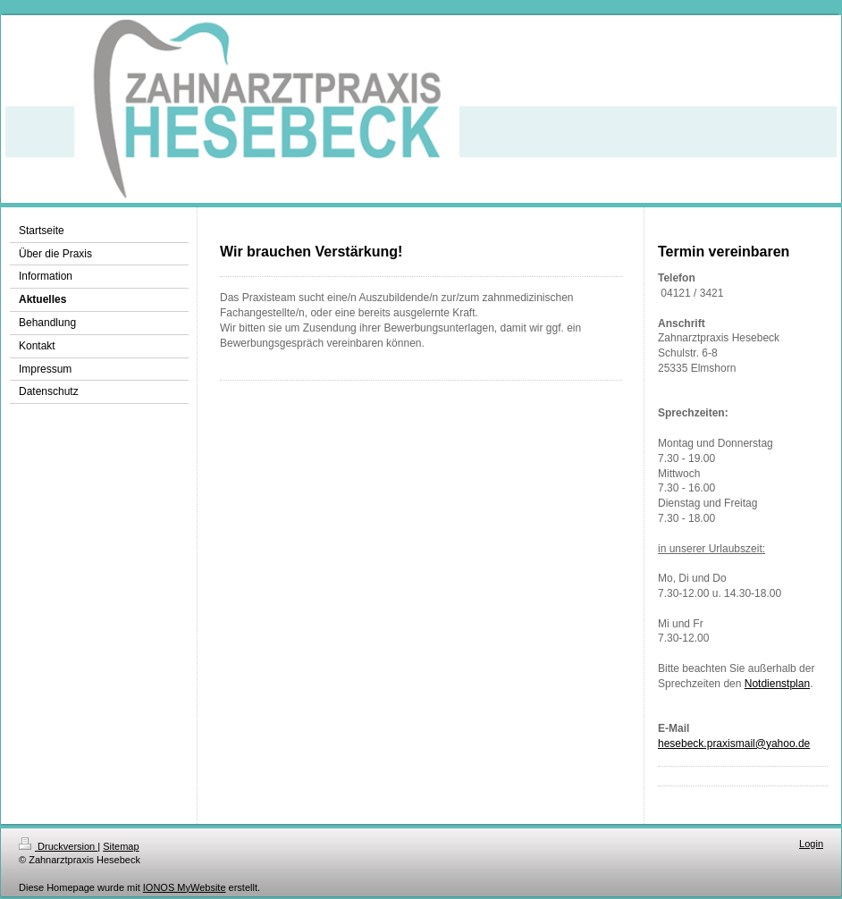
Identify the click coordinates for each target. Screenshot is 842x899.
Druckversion (58, 846)
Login (811, 843)
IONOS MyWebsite (184, 887)
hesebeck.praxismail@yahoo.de (734, 743)
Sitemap (121, 846)
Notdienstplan (777, 683)
